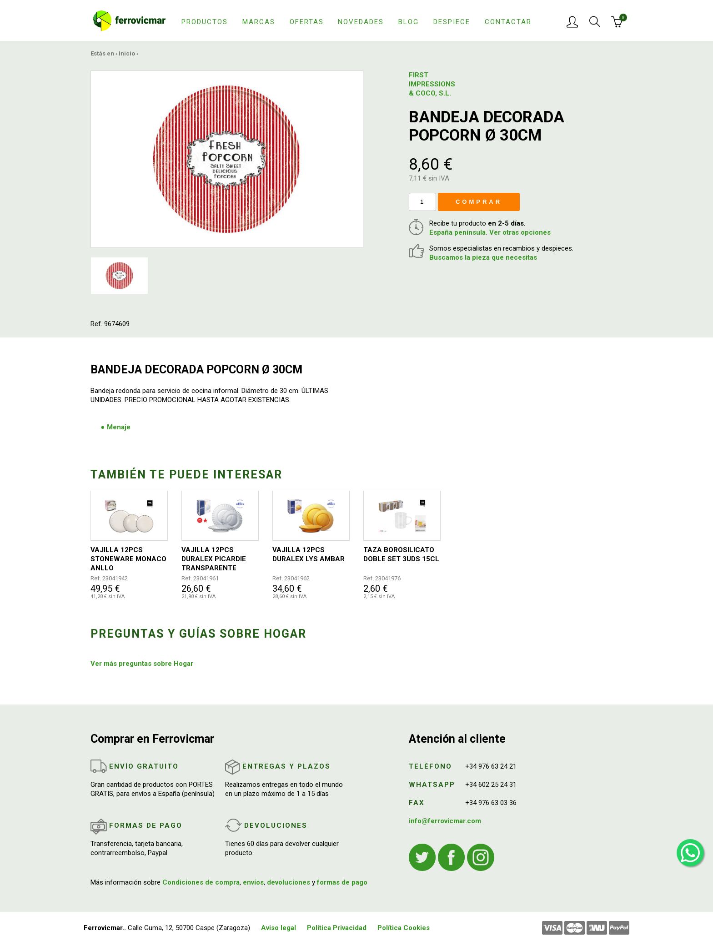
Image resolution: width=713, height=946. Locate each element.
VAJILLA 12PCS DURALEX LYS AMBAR (308, 554)
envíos (253, 882)
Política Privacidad (337, 928)
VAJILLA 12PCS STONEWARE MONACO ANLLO (128, 559)
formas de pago (342, 882)
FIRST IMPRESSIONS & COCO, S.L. (431, 84)
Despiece (451, 22)
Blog (408, 22)
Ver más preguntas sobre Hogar (141, 663)
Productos (204, 22)
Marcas (258, 22)
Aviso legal (278, 928)
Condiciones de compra (201, 882)
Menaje (119, 427)
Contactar (508, 22)
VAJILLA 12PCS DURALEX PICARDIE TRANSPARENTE (213, 559)
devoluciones (288, 882)
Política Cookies (403, 928)
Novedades (361, 22)
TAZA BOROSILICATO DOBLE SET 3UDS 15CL (401, 554)
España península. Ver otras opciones (490, 232)
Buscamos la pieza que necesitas (483, 257)
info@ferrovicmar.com (445, 821)
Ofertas (307, 22)
